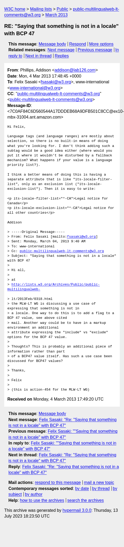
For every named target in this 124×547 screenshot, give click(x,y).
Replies (62, 56)
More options (101, 44)
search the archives (85, 500)
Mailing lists (41, 9)
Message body (52, 44)
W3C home (14, 9)
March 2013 (56, 15)
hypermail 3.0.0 (76, 510)
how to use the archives (42, 500)
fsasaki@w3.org (56, 82)
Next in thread (38, 56)
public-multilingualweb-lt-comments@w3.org (58, 93)
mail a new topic (99, 482)
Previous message (95, 50)
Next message (61, 50)
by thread (101, 488)
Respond (77, 44)
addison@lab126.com (74, 70)
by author (34, 494)
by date (82, 488)
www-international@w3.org (35, 88)
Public (62, 9)
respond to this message (58, 482)
